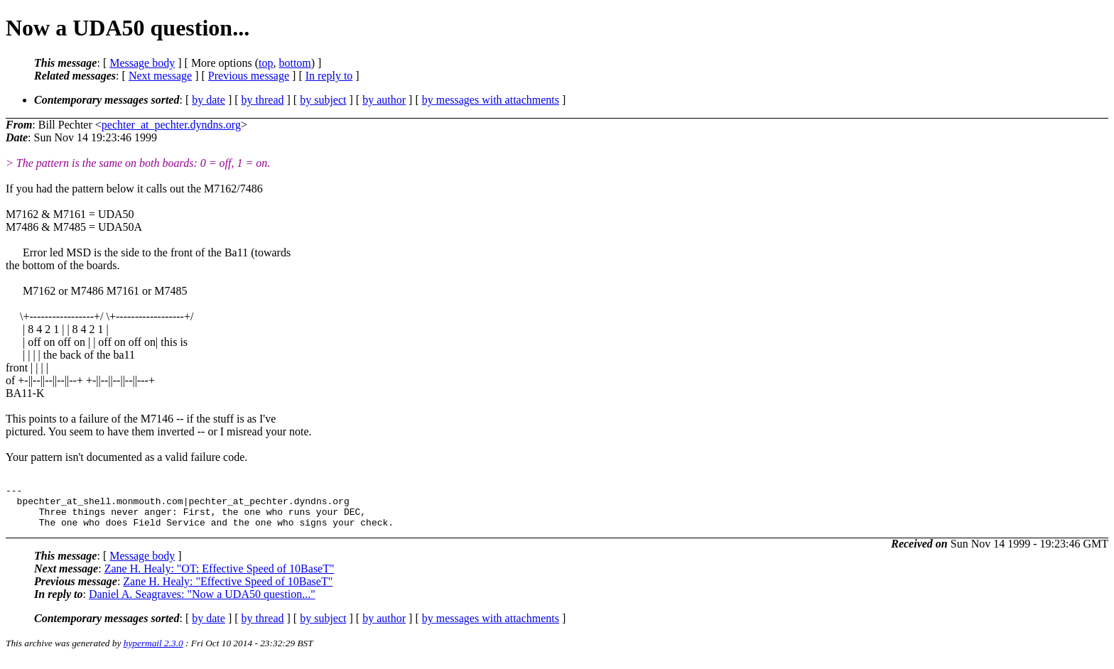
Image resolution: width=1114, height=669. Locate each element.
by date (208, 100)
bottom (294, 63)
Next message (160, 76)
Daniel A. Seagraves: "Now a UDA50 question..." (202, 603)
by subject (323, 100)
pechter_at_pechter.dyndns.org (171, 125)
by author (384, 100)
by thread (263, 100)
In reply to (329, 76)
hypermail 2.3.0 (153, 651)
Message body (142, 63)
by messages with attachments (490, 100)
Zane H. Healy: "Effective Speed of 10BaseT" (227, 590)
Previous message (248, 76)
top (266, 63)
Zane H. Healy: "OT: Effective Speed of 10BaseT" (219, 577)
